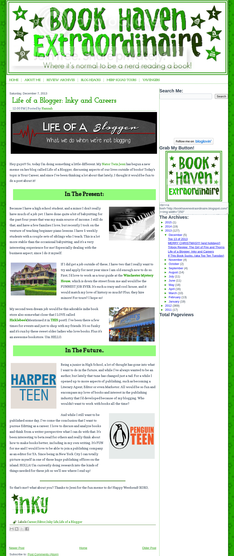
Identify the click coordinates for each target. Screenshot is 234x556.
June (172, 280)
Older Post (149, 548)
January (174, 301)
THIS (54, 320)
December (176, 235)
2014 (169, 226)
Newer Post (16, 548)
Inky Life (52, 522)
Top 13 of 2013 (178, 239)
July (172, 276)
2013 (169, 230)
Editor (41, 522)
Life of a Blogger (70, 522)
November (176, 259)
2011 (169, 309)
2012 (169, 305)
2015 (169, 222)
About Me (32, 80)
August (174, 272)
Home (13, 80)
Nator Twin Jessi (113, 164)
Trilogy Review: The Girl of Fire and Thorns (196, 247)
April (172, 289)
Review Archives (61, 80)
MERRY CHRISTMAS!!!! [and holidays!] (194, 243)
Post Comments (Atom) (43, 554)
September (176, 268)
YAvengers (151, 80)
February (175, 297)
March (173, 293)
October (174, 264)
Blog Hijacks (91, 80)
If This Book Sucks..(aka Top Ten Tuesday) (196, 255)
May (172, 285)
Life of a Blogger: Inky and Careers (64, 100)
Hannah (47, 108)
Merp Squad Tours (121, 80)
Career (32, 522)
